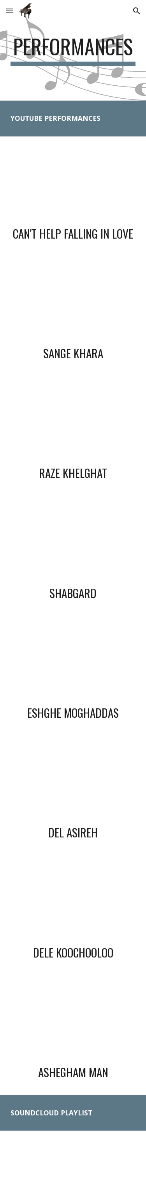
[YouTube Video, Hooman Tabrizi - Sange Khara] (73, 302)
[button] (9, 10)
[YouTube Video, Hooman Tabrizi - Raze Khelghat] (73, 423)
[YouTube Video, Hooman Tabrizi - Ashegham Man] (73, 1021)
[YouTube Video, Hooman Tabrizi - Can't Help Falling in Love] (73, 183)
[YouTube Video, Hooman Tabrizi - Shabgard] (73, 542)
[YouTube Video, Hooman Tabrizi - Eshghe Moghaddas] (73, 662)
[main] (73, 50)
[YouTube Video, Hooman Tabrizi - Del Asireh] (73, 782)
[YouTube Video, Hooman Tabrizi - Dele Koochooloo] (73, 902)
